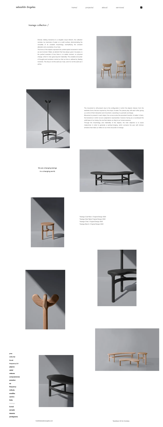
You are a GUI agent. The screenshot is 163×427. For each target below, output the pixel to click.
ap (10, 383)
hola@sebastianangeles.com (44, 421)
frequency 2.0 (13, 363)
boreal (11, 407)
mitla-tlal (12, 357)
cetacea (12, 373)
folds (11, 400)
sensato (12, 410)
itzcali (11, 360)
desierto (12, 413)
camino (11, 397)
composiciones (14, 377)
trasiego (12, 403)
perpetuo (12, 380)
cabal (11, 370)
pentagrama (13, 417)
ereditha (12, 393)
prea (10, 353)
